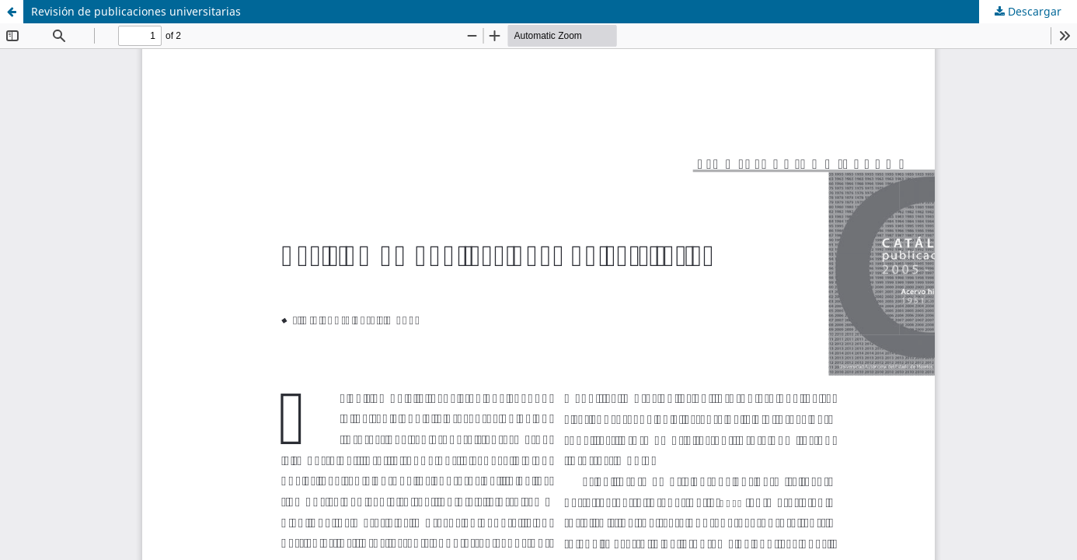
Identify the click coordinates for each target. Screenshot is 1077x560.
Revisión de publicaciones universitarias (136, 11)
